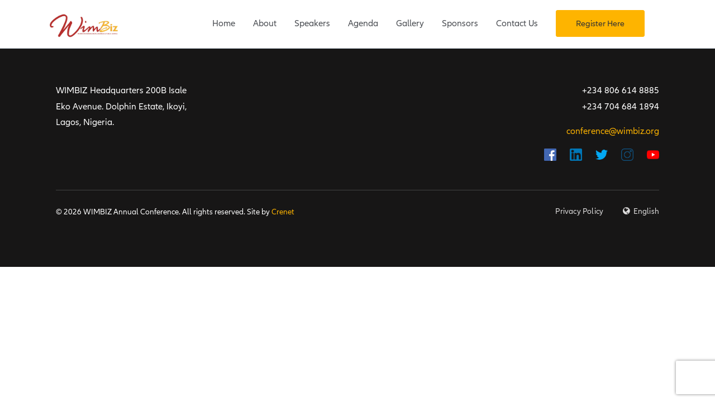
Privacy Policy (579, 211)
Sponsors (460, 23)
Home (223, 23)
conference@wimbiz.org (612, 131)
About (265, 23)
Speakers (312, 23)
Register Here (600, 23)
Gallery (410, 23)
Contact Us (517, 23)
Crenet (282, 212)
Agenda (363, 23)
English (646, 211)
